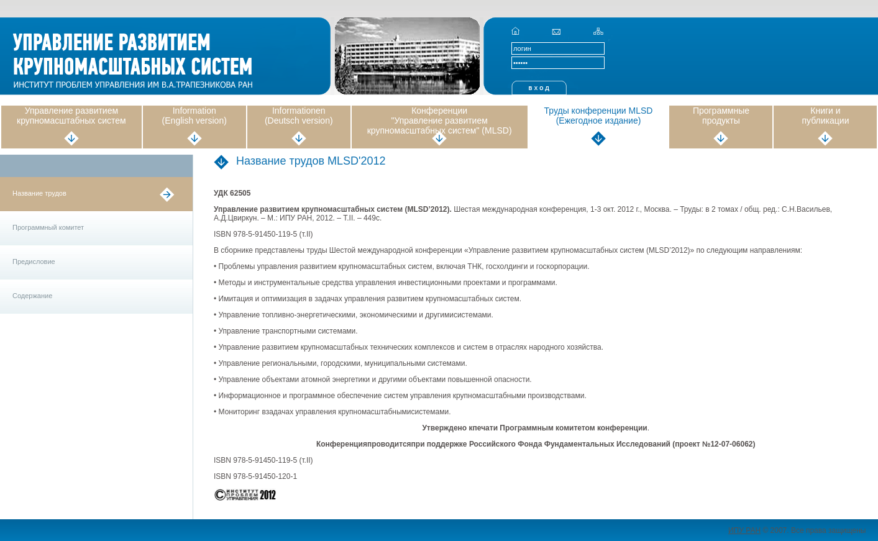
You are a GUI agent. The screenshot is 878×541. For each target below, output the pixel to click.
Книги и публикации (825, 115)
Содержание (32, 295)
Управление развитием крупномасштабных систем (71, 115)
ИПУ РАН (744, 530)
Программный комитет (48, 227)
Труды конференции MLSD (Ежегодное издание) (598, 115)
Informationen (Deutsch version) (299, 115)
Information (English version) (194, 115)
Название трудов (39, 193)
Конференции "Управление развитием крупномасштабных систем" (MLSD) (439, 120)
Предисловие (33, 261)
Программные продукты (721, 115)
